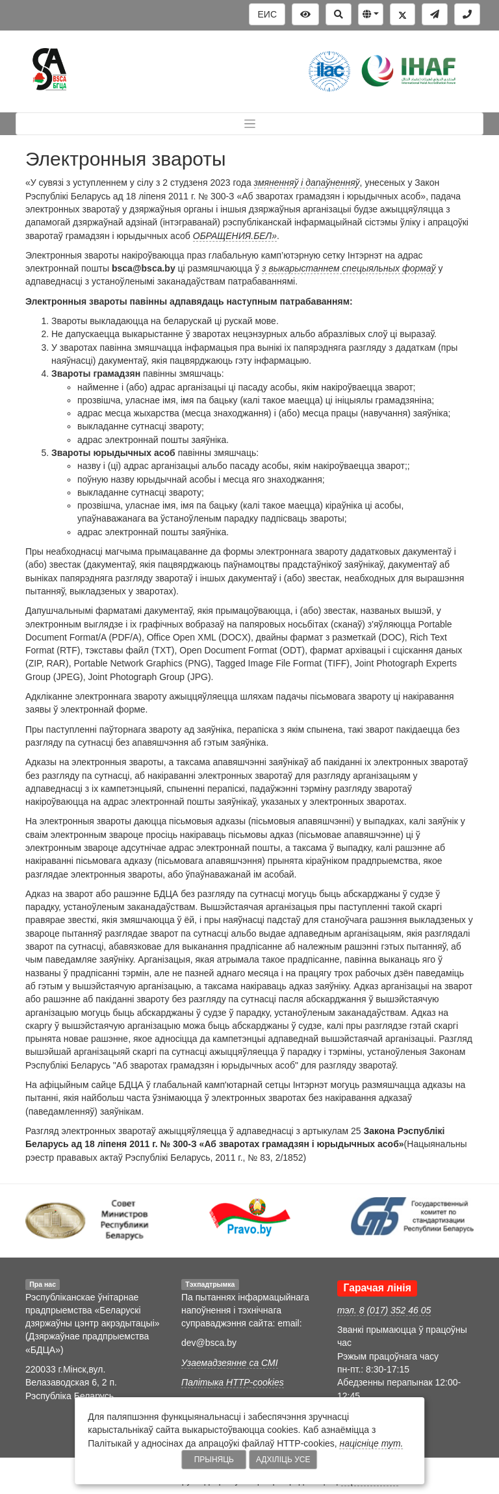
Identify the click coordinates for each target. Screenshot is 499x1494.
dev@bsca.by (209, 1342)
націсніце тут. (371, 1443)
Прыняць (214, 1459)
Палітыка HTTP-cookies (232, 1382)
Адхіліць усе (283, 1459)
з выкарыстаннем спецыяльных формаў (348, 268)
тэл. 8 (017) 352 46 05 (384, 1310)
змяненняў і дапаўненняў (307, 182)
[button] (370, 14)
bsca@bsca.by (143, 268)
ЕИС (267, 14)
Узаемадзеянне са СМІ (229, 1363)
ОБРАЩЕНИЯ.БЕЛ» (235, 236)
